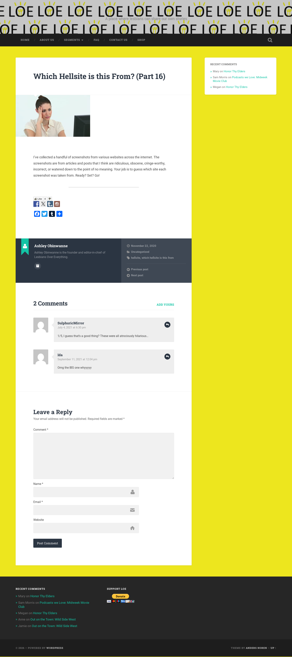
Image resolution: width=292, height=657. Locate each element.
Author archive (37, 266)
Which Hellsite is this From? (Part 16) (100, 76)
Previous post (139, 269)
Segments (72, 40)
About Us (47, 40)
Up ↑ (273, 648)
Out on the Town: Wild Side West (53, 620)
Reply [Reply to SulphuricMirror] (167, 325)
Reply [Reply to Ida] (167, 357)
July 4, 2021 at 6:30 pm (72, 327)
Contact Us (118, 40)
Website (38, 520)
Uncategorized (140, 252)
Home (25, 40)
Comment (40, 429)
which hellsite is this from (158, 258)
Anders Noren (256, 648)
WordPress (54, 648)
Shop (141, 40)
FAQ (96, 40)
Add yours (165, 304)
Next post (137, 275)
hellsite (135, 258)
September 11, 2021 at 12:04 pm (77, 359)
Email (38, 502)
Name (38, 484)
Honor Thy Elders (234, 71)
